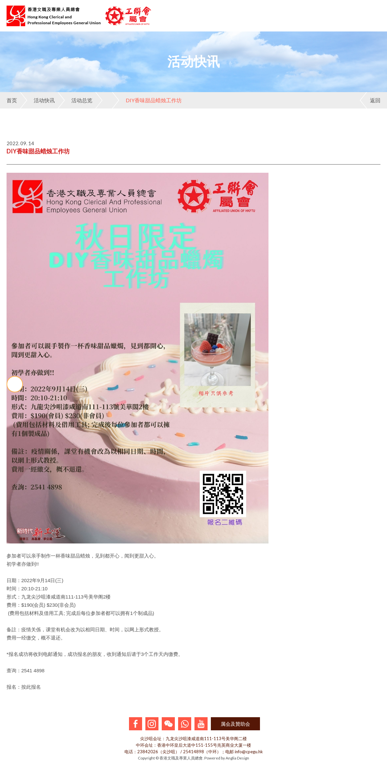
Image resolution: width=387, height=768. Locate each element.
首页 (12, 100)
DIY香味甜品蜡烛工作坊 (147, 100)
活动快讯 (37, 100)
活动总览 (75, 100)
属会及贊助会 (235, 724)
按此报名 (31, 687)
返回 (370, 100)
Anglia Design (237, 758)
